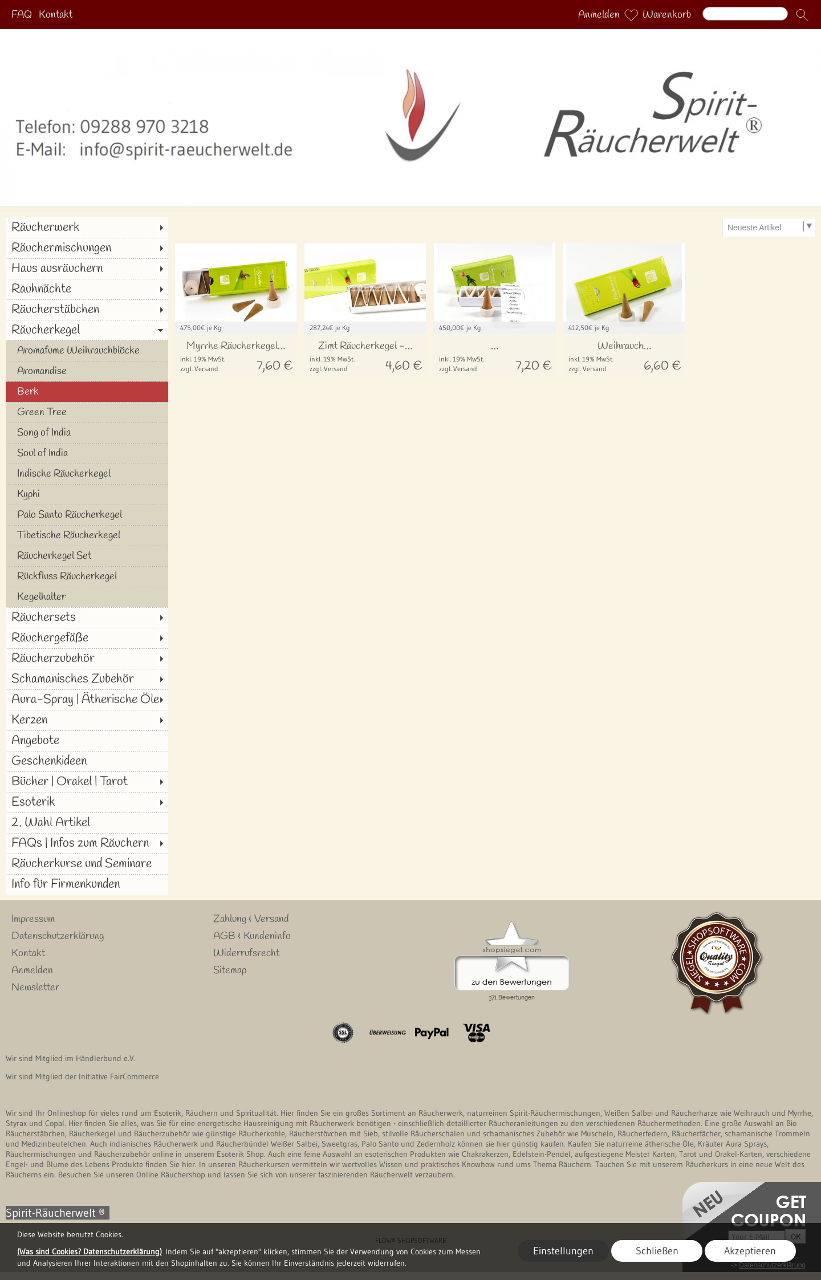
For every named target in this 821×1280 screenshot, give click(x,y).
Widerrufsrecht (246, 953)
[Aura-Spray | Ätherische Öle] (87, 699)
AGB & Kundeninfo (252, 936)
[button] (802, 14)
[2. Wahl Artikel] (87, 822)
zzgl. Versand (199, 368)
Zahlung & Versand (251, 919)
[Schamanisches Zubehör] (87, 679)
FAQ (21, 15)
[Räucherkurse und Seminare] (87, 864)
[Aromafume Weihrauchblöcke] (87, 350)
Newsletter (35, 987)
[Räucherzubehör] (87, 658)
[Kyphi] (87, 494)
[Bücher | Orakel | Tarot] (87, 781)
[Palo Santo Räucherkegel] (87, 515)
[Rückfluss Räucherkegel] (87, 576)
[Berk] (87, 391)
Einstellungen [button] (563, 1251)
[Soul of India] (87, 453)
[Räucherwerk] (87, 227)
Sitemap (229, 970)
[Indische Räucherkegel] (87, 474)
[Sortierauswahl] (768, 227)
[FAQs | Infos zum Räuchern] (87, 843)
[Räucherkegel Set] (87, 556)
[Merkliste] (631, 14)
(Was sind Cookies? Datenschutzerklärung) (89, 1251)
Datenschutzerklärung (57, 936)
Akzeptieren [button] (750, 1251)
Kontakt (55, 15)
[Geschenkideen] (87, 761)
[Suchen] (745, 14)
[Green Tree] (87, 412)
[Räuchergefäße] (87, 638)
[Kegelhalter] (87, 597)
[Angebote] (87, 740)
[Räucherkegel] (87, 330)
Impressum (33, 919)
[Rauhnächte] (87, 289)
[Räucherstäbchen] (87, 309)
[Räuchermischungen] (87, 248)
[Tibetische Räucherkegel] (87, 535)
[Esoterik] (87, 802)
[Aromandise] (87, 371)
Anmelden (599, 15)
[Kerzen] (87, 720)
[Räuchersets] (87, 617)
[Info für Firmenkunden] (87, 884)
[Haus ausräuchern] (87, 268)
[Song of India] (87, 432)
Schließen (657, 1251)
